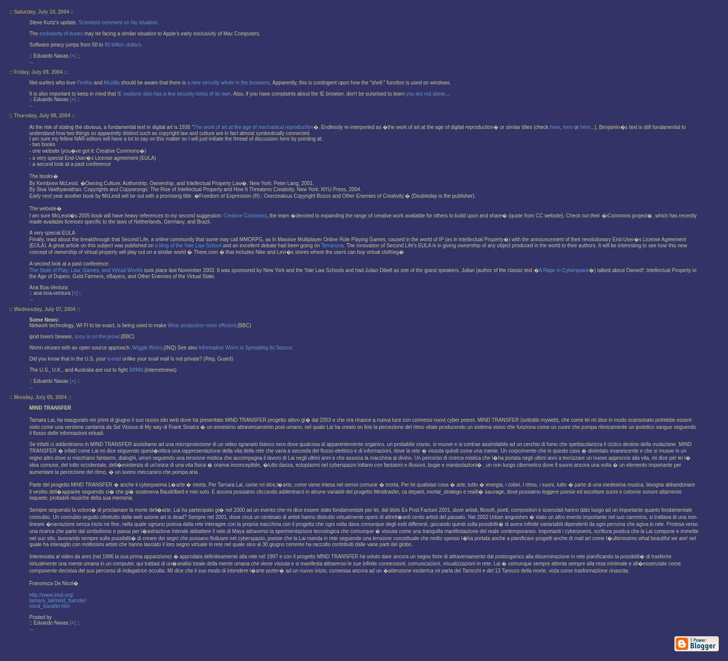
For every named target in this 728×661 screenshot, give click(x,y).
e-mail (114, 359)
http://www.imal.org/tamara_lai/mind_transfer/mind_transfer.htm (57, 600)
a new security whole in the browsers (228, 82)
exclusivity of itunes (61, 33)
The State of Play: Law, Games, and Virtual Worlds (87, 270)
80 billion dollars (123, 45)
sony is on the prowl (97, 336)
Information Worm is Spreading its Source (245, 347)
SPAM (136, 370)
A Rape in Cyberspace (564, 270)
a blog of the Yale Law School (188, 245)
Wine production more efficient (202, 325)
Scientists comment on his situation (118, 22)
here (555, 127)
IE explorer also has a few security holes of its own (174, 94)
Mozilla (111, 82)
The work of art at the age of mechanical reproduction (253, 127)
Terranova (332, 245)
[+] (72, 56)
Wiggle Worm (147, 347)
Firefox (85, 82)
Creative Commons (245, 215)
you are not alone (425, 94)
